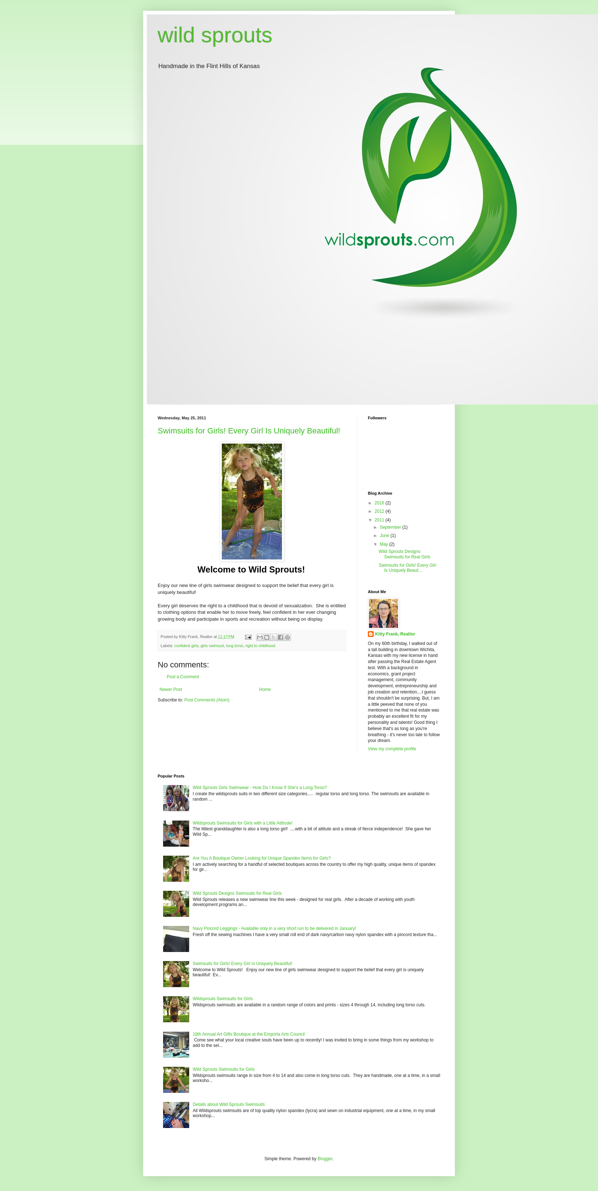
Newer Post (170, 689)
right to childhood (260, 645)
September (391, 527)
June (385, 535)
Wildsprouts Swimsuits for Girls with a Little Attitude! (242, 823)
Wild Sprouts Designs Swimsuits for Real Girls (404, 554)
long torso (234, 645)
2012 (380, 511)
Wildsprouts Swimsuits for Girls (223, 998)
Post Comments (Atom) (206, 700)
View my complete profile (392, 748)
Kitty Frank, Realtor (395, 634)
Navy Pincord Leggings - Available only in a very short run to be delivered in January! (274, 928)
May (384, 544)
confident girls (186, 645)
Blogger (324, 1158)
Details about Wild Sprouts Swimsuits (229, 1104)
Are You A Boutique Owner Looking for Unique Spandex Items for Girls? (262, 858)
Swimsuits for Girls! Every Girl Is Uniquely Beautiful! (249, 430)
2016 (380, 503)
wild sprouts (215, 35)
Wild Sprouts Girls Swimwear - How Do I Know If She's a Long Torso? (260, 787)
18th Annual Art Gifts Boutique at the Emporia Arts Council (249, 1034)
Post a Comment (183, 676)
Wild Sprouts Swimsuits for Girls (224, 1069)
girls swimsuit (212, 645)
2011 (380, 520)
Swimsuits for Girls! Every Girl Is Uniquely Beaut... (407, 568)
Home (265, 689)
